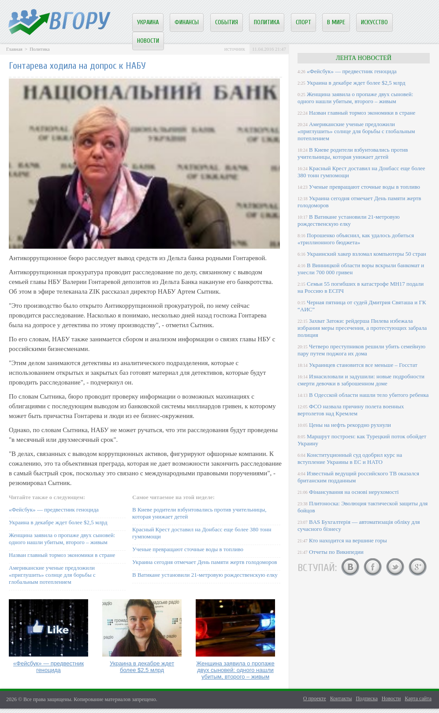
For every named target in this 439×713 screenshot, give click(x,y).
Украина (148, 22)
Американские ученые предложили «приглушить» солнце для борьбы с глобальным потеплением (52, 574)
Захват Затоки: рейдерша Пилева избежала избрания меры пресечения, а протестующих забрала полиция (362, 327)
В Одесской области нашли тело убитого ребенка (369, 395)
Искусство (374, 22)
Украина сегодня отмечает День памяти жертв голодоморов (204, 562)
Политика (266, 22)
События (226, 22)
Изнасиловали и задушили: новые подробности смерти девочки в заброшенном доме (361, 380)
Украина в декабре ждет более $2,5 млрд (58, 522)
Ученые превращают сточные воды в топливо (187, 549)
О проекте (314, 698)
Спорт (303, 22)
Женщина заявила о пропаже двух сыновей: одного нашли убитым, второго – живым (62, 538)
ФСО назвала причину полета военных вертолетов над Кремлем (351, 410)
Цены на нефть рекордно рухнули (350, 425)
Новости (148, 41)
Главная (14, 49)
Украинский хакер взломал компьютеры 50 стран (366, 253)
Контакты (341, 698)
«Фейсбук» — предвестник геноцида (54, 509)
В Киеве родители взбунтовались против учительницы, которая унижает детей (353, 153)
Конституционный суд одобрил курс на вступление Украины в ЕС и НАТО (350, 458)
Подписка (367, 698)
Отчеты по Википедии (336, 552)
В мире (336, 22)
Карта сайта (418, 698)
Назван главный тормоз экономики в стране (62, 555)
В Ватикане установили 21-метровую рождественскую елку (205, 574)
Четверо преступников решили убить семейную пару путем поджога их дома (361, 350)
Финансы (187, 22)
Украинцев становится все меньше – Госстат (363, 365)
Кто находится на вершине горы (348, 540)
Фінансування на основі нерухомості (354, 492)
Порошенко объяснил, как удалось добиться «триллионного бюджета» (356, 239)
